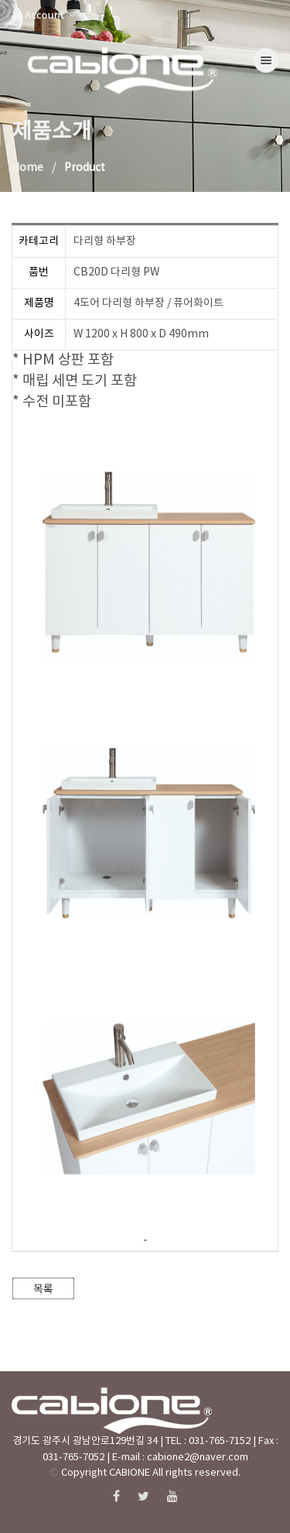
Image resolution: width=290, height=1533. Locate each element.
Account (43, 15)
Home (27, 168)
